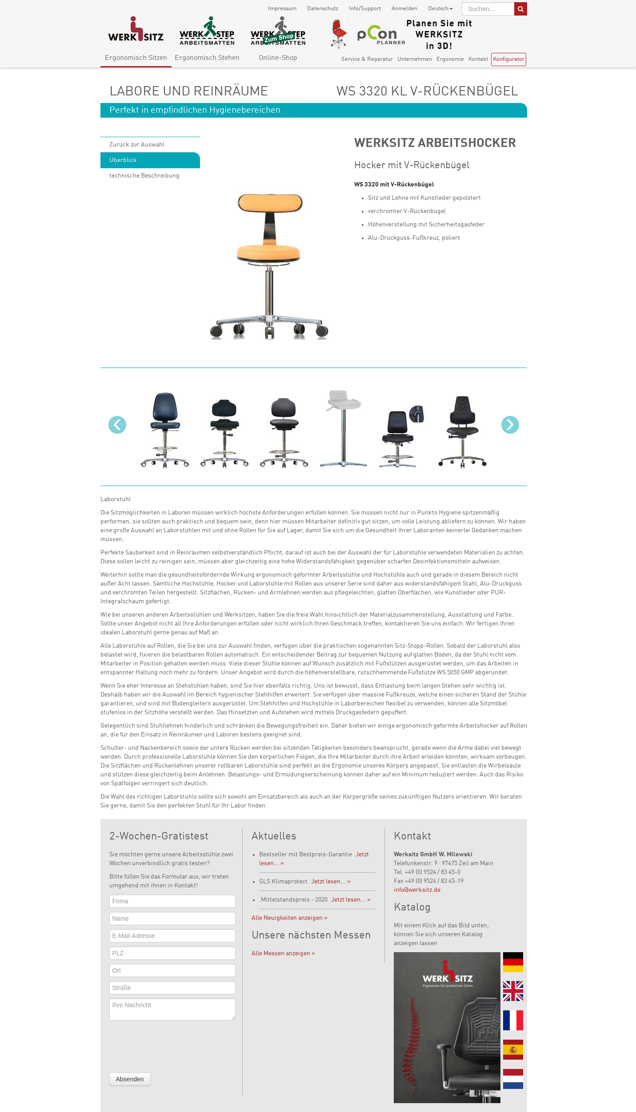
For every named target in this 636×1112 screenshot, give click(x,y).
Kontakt (478, 59)
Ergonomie (450, 59)
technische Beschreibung (144, 176)
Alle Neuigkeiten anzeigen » (290, 918)
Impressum (282, 9)
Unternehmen (414, 59)
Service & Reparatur (367, 59)
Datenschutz (322, 9)
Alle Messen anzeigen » (283, 953)
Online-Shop (278, 58)
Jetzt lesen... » (331, 882)
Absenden (130, 1079)
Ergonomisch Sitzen (136, 58)
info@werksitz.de (417, 890)
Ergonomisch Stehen (207, 58)
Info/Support (365, 9)
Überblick (123, 160)
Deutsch (440, 9)
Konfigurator (508, 59)
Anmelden (404, 9)
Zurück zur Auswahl (136, 145)
